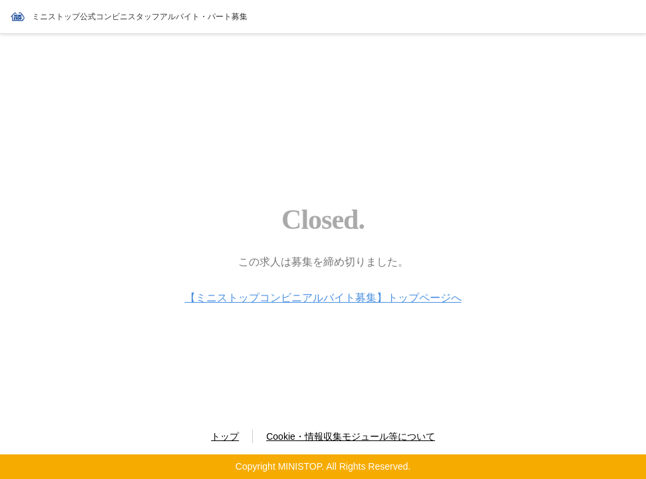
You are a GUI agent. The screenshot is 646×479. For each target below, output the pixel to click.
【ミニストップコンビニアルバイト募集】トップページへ (323, 297)
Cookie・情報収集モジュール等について (350, 436)
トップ (225, 436)
